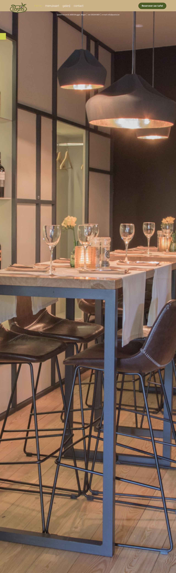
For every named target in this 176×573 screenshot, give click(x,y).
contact (78, 5)
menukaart (52, 5)
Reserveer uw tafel (152, 5)
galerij (66, 5)
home (38, 5)
